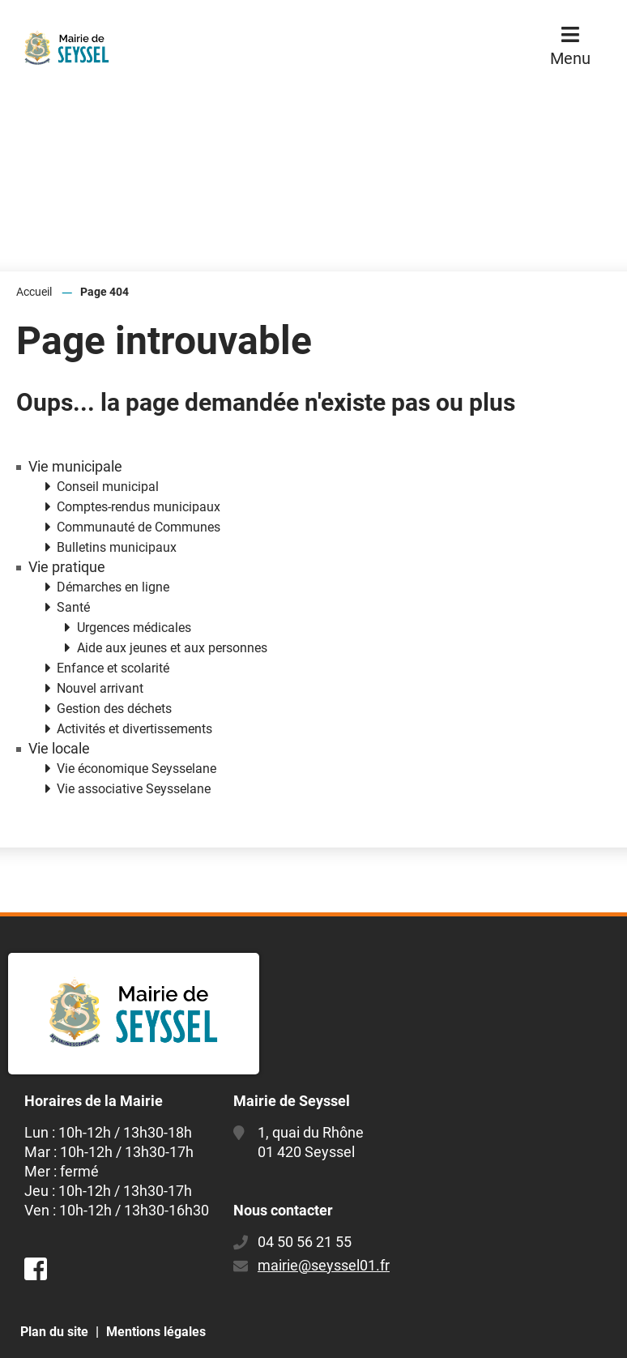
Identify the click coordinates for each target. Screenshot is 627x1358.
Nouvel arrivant (100, 688)
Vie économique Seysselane (136, 768)
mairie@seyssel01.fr (324, 1265)
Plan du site (54, 1331)
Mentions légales (156, 1331)
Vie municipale (75, 466)
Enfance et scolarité (113, 668)
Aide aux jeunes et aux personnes (172, 648)
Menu (570, 58)
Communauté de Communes (138, 527)
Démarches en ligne (113, 587)
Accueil (34, 291)
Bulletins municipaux (117, 547)
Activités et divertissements (134, 729)
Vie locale (59, 748)
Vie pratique (66, 567)
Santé (73, 607)
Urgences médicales (134, 627)
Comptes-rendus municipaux (138, 507)
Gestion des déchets (114, 708)
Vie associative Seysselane (134, 788)
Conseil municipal (108, 486)
